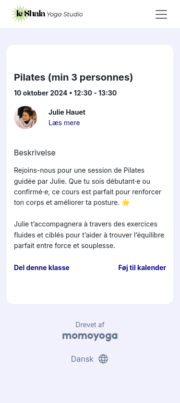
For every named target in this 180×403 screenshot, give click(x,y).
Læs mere (64, 123)
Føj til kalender (142, 267)
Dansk (90, 359)
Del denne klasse (42, 267)
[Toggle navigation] (161, 14)
